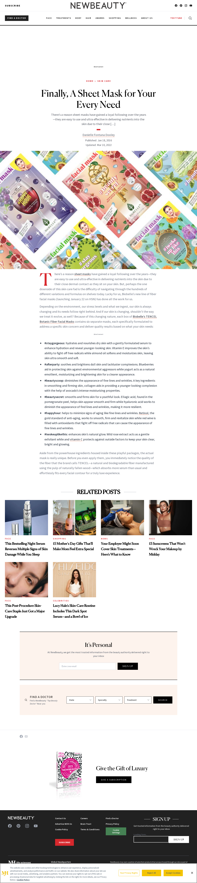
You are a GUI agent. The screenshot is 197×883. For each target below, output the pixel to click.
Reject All (151, 873)
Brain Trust (85, 824)
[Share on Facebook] (21, 736)
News (104, 538)
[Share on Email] (26, 736)
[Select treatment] (137, 700)
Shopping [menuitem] (115, 18)
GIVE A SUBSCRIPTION (114, 779)
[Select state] (80, 700)
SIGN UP (128, 666)
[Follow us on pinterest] (181, 5)
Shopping (59, 538)
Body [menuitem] (78, 18)
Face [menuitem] (49, 18)
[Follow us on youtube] (191, 5)
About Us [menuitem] (147, 18)
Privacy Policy (112, 824)
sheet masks (82, 274)
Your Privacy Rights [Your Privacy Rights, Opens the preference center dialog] (129, 873)
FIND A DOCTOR (16, 18)
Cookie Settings (116, 831)
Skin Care (104, 81)
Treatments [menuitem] (63, 18)
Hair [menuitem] (88, 18)
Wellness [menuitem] (131, 18)
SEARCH (162, 700)
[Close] (192, 872)
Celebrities (61, 600)
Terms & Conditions (90, 829)
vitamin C (76, 439)
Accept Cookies (173, 873)
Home (89, 81)
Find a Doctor (112, 818)
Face (8, 538)
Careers (84, 818)
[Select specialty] (109, 700)
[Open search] (189, 18)
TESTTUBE (176, 18)
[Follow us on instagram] (186, 5)
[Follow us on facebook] (176, 5)
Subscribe (12, 5)
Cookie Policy (61, 829)
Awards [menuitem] (100, 18)
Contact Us (60, 818)
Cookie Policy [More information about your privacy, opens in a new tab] (23, 880)
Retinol (143, 413)
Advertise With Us (63, 824)
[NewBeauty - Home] (98, 5)
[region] (98, 873)
